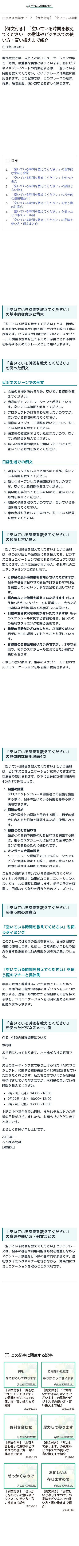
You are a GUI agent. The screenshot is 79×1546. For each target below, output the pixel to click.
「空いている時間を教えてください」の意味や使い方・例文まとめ (42, 221)
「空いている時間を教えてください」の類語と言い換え (42, 188)
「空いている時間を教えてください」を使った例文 (42, 179)
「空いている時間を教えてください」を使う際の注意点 (42, 204)
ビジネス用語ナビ (14, 18)
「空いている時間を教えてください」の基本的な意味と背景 (42, 171)
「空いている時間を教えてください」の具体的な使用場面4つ (42, 196)
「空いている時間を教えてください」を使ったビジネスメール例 (42, 213)
